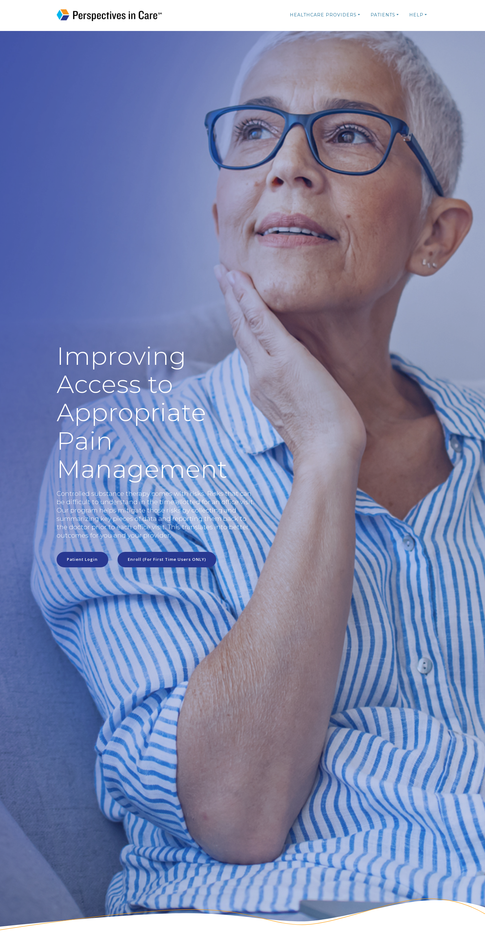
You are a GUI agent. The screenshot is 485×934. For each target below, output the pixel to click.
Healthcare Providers (323, 15)
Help (416, 15)
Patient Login (83, 559)
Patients (383, 15)
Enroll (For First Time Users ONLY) (170, 559)
